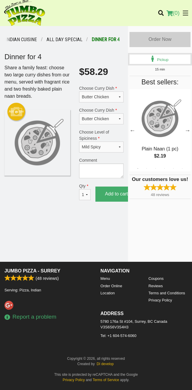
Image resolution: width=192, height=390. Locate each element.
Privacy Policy (160, 300)
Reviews (155, 286)
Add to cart (116, 193)
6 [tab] (182, 168)
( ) (173, 13)
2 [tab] (147, 168)
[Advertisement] (64, 227)
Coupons (156, 278)
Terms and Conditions (166, 293)
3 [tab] (156, 168)
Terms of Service (106, 380)
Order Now (159, 39)
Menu (105, 278)
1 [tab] (138, 168)
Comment (101, 168)
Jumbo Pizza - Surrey (32, 270)
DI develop (105, 364)
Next (188, 130)
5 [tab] (173, 168)
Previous (132, 130)
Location (107, 293)
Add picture (16, 112)
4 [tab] (164, 168)
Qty (85, 192)
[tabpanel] (160, 130)
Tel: (118, 335)
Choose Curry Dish (101, 94)
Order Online (111, 286)
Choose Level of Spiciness (101, 141)
